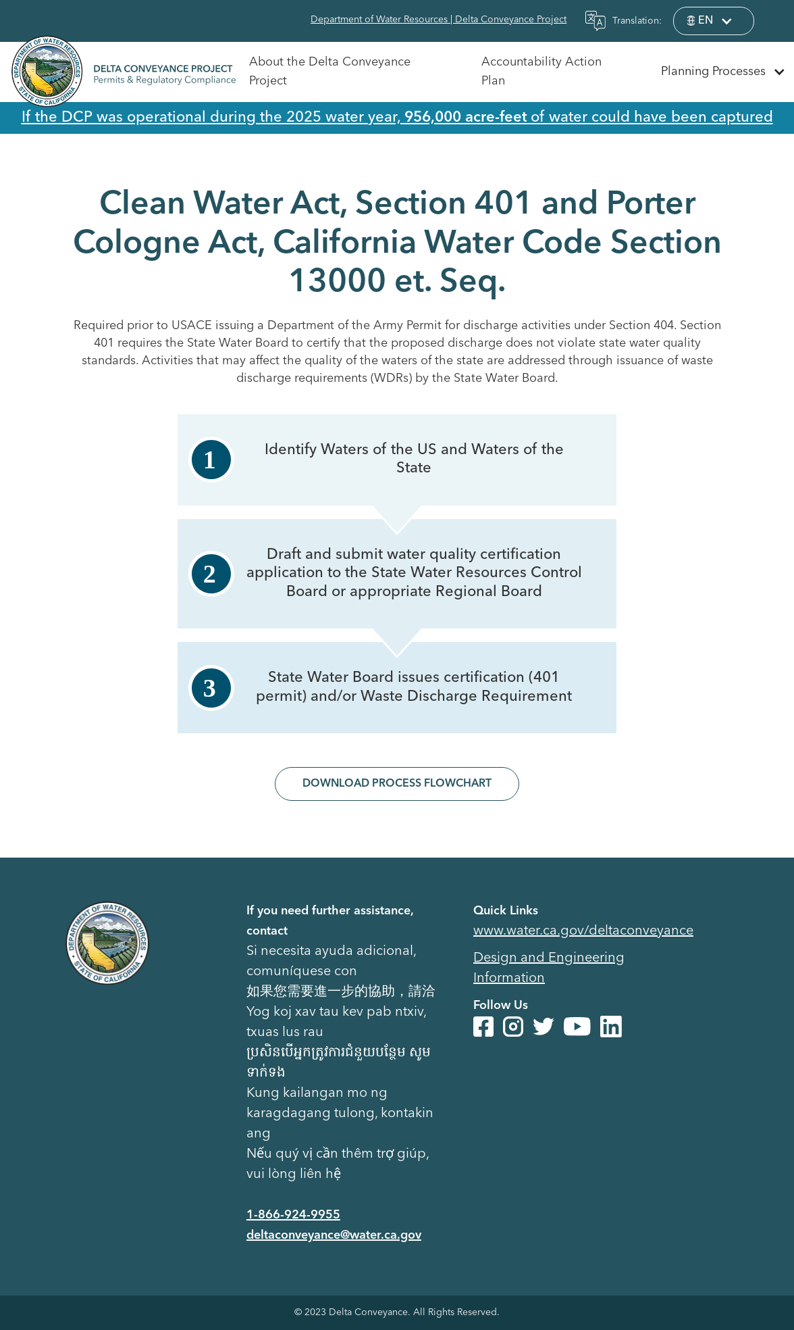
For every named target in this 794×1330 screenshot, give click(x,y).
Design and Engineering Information (549, 968)
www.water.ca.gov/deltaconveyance (583, 931)
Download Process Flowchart (397, 784)
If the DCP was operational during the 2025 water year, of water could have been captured (397, 117)
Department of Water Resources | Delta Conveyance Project (438, 19)
